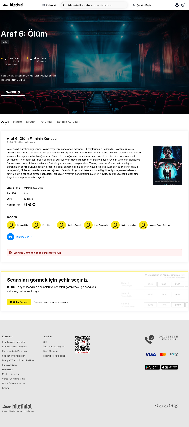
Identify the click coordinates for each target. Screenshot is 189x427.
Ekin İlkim (51, 75)
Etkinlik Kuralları (68, 121)
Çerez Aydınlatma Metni (13, 378)
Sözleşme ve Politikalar (13, 356)
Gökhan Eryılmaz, (26, 75)
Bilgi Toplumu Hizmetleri (13, 342)
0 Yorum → (41, 61)
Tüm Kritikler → (12, 65)
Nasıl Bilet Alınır (50, 351)
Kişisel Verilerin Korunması (14, 351)
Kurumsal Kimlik (9, 365)
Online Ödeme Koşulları (13, 383)
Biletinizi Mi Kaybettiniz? (54, 356)
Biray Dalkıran (18, 80)
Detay (5, 121)
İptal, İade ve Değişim (54, 346)
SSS (45, 342)
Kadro (17, 121)
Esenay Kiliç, (41, 75)
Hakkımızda (7, 369)
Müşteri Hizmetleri (10, 374)
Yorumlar (46, 121)
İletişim (5, 388)
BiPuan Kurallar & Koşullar (14, 346)
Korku (5, 42)
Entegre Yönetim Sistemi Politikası (18, 360)
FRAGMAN (13, 92)
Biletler (31, 121)
